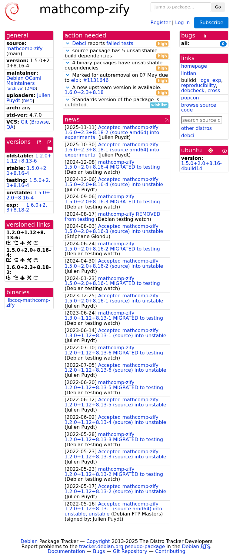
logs (204, 80)
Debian (29, 541)
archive (15, 88)
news (72, 119)
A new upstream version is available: (116, 90)
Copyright (98, 541)
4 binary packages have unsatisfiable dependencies (116, 65)
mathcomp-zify (24, 48)
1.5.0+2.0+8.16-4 (27, 170)
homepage (194, 66)
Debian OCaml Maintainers (23, 80)
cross (214, 90)
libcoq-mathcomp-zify (28, 302)
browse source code (198, 107)
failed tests (119, 43)
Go (218, 7)
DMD (31, 88)
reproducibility (198, 85)
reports (116, 43)
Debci (79, 43)
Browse (40, 122)
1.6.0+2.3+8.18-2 (26, 207)
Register (161, 22)
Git (24, 122)
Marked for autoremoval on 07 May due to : (116, 78)
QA (10, 127)
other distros (196, 128)
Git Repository (130, 551)
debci (187, 135)
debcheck (193, 90)
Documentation (66, 551)
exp (216, 80)
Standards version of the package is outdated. (116, 102)
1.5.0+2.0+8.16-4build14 (201, 165)
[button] (67, 43)
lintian (188, 73)
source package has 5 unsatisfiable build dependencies (116, 53)
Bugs (99, 551)
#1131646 (96, 80)
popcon (190, 98)
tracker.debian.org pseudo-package (122, 546)
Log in (182, 22)
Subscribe (211, 22)
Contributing (170, 551)
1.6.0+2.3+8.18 (84, 92)
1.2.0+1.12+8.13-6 (29, 158)
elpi (75, 80)
